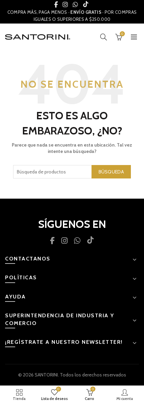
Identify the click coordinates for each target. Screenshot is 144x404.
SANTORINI (46, 375)
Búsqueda (111, 172)
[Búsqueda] (103, 37)
